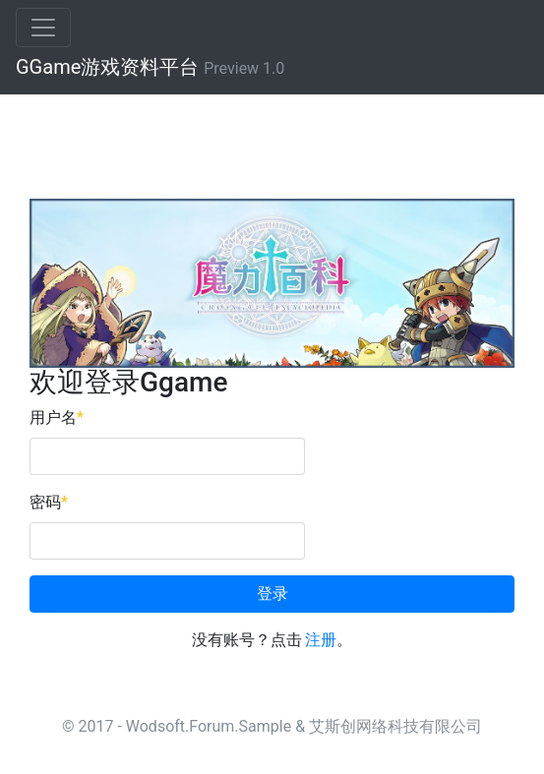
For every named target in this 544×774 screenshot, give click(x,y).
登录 (272, 593)
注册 (320, 639)
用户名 (57, 417)
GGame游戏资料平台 (150, 67)
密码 (49, 502)
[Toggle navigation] (43, 27)
